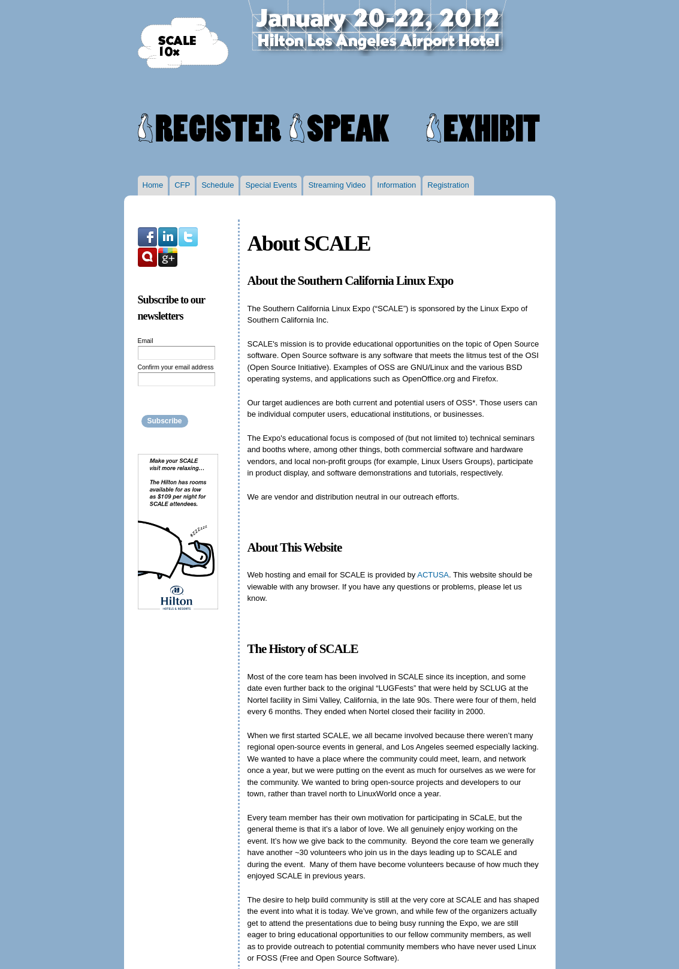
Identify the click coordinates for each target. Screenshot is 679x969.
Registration (448, 184)
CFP (182, 184)
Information (396, 184)
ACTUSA (433, 574)
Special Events (271, 184)
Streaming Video (337, 184)
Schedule (217, 184)
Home (153, 184)
